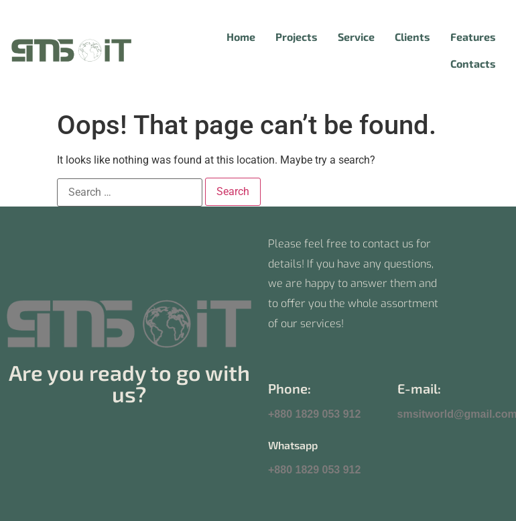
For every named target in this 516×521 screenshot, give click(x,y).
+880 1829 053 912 (314, 414)
